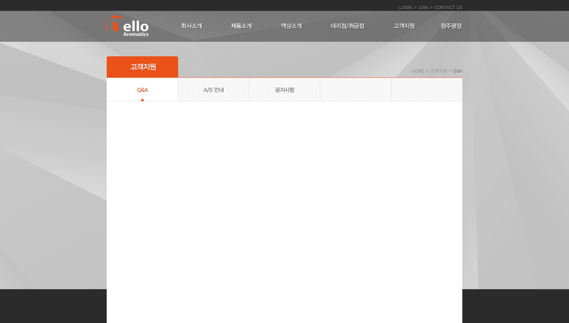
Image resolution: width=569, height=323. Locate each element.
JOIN (423, 7)
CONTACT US (448, 7)
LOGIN (405, 7)
